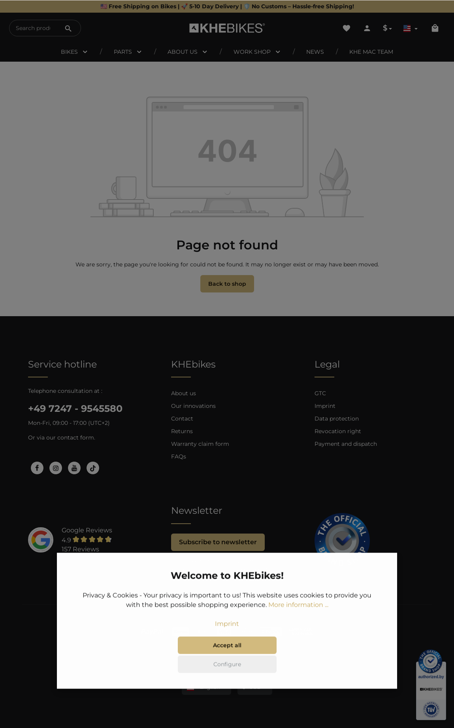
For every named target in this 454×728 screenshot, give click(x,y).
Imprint (325, 405)
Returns (182, 431)
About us (183, 393)
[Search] (68, 28)
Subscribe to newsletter (218, 542)
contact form (75, 437)
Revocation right (338, 431)
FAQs (178, 456)
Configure (227, 686)
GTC (320, 393)
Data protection (337, 418)
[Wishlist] (346, 28)
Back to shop (227, 283)
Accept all (227, 667)
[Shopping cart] (435, 28)
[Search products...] (33, 28)
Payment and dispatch (346, 443)
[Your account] (367, 28)
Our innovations (193, 405)
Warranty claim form (200, 443)
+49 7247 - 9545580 (75, 408)
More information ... (298, 627)
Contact (182, 418)
